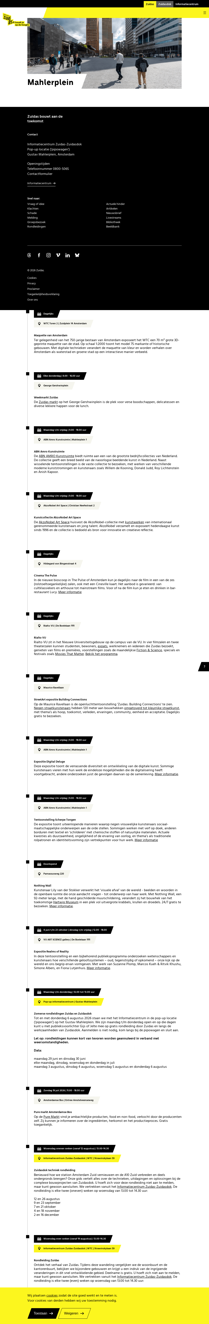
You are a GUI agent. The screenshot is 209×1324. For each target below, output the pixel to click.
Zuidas (150, 4)
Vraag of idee (35, 204)
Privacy (31, 283)
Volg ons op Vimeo (58, 255)
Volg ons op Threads (29, 255)
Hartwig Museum (65, 902)
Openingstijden (38, 163)
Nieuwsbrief (113, 213)
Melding (32, 218)
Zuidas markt (48, 402)
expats (102, 646)
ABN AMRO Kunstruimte (56, 456)
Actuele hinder (115, 204)
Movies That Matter (69, 654)
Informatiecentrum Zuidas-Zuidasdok (144, 1187)
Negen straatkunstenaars (52, 708)
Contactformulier (39, 174)
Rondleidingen (36, 227)
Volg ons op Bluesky (77, 255)
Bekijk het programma (101, 654)
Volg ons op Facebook (39, 255)
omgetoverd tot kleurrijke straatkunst (151, 708)
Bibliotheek (113, 222)
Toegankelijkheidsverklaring (43, 294)
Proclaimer (33, 289)
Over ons (32, 300)
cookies (52, 1295)
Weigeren (71, 1313)
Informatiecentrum (187, 4)
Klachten (33, 209)
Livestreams (113, 218)
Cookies (31, 278)
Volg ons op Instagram (48, 255)
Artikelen (112, 209)
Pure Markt (51, 1117)
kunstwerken (134, 522)
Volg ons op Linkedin (67, 255)
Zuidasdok (164, 4)
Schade (32, 213)
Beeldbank (113, 227)
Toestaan (40, 1313)
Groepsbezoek (36, 222)
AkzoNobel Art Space (54, 522)
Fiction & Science (149, 650)
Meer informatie (70, 592)
